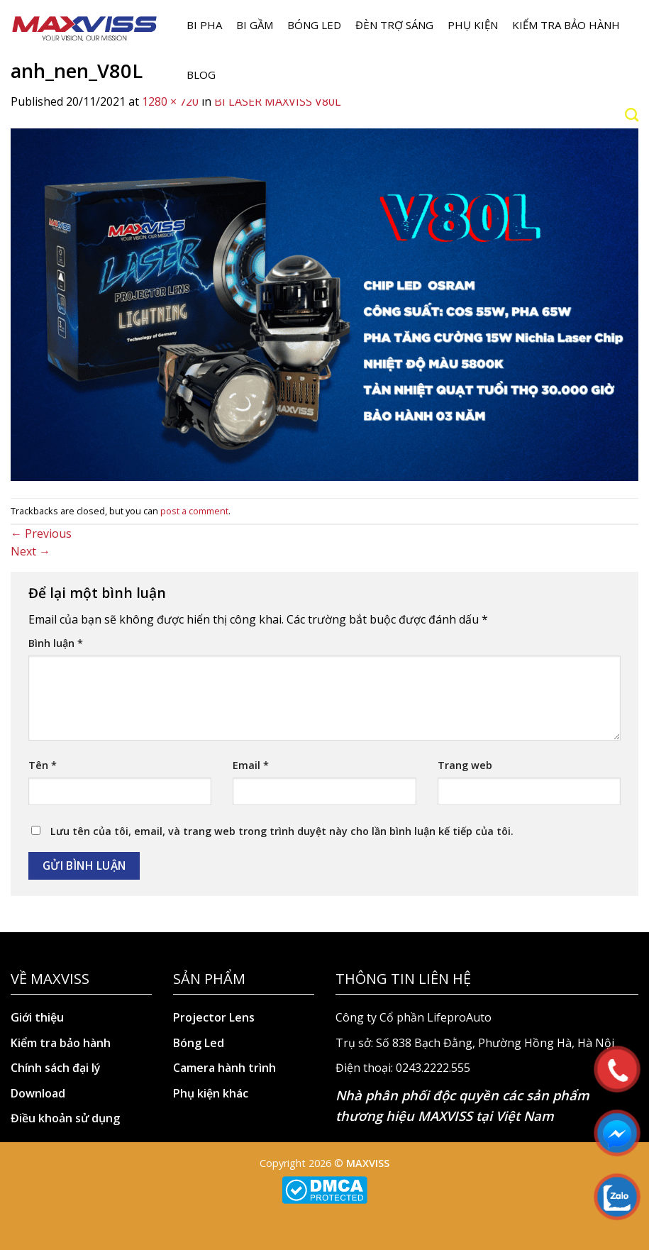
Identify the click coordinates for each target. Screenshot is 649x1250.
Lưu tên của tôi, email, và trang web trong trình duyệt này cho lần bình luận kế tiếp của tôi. (282, 831)
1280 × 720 (170, 101)
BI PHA (204, 25)
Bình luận (55, 643)
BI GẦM (254, 25)
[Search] (631, 114)
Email (251, 765)
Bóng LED (314, 25)
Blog (201, 74)
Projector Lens (214, 1017)
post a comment (194, 510)
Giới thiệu (37, 1017)
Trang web (465, 765)
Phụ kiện (473, 25)
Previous (41, 533)
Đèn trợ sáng (394, 25)
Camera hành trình (224, 1067)
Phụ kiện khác (210, 1093)
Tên (42, 765)
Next (30, 551)
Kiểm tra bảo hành (566, 25)
